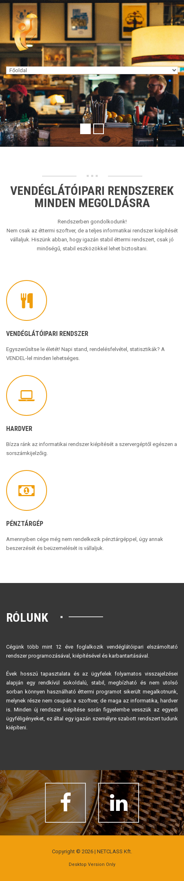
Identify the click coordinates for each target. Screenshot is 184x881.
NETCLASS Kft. (114, 851)
